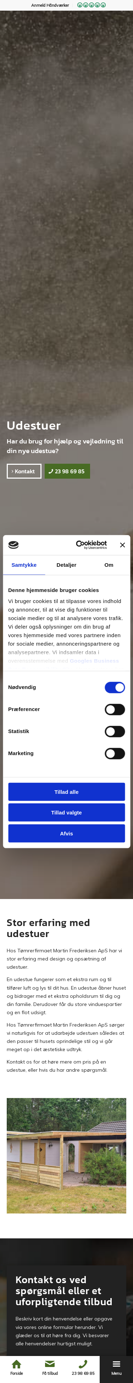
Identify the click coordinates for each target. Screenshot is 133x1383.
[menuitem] (50, 5)
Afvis (66, 833)
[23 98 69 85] (67, 471)
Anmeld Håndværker (50, 5)
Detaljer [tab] (67, 564)
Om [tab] (109, 564)
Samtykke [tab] (24, 564)
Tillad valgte (66, 812)
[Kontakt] (24, 471)
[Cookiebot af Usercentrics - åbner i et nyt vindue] (79, 545)
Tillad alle (66, 792)
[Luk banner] (122, 545)
